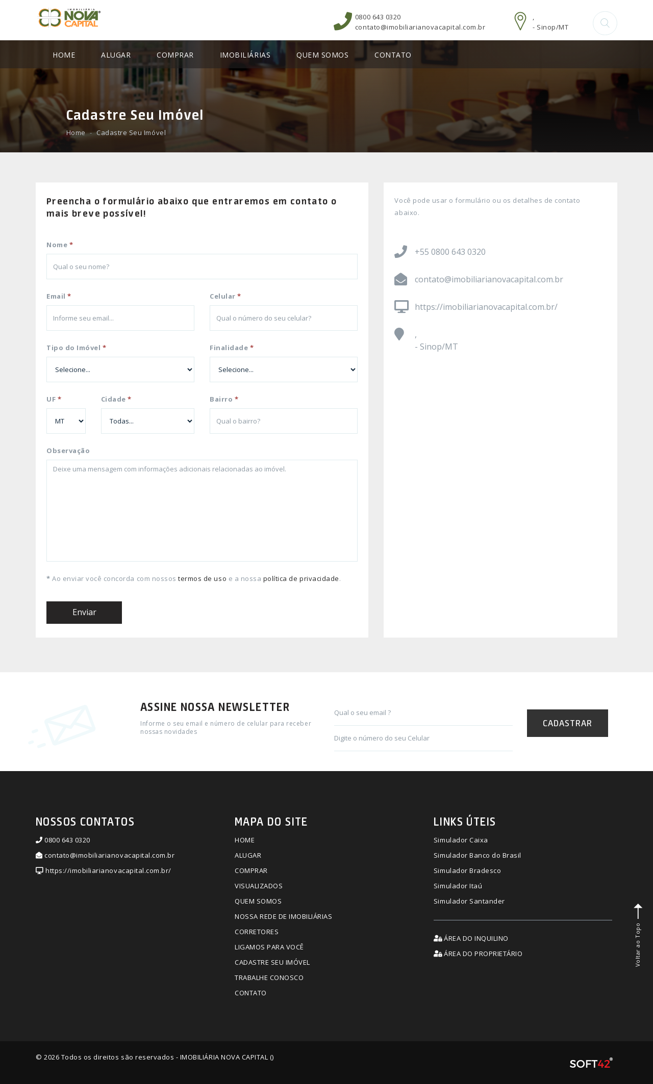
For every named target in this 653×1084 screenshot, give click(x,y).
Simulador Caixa (461, 840)
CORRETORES (257, 932)
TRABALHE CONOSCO (269, 977)
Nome (59, 245)
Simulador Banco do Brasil (477, 855)
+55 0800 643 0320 (450, 252)
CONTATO (393, 55)
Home (76, 133)
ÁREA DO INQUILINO (471, 938)
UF (53, 399)
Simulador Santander (469, 901)
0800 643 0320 (378, 16)
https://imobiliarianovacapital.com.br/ (486, 307)
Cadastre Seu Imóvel (131, 133)
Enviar (84, 612)
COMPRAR (175, 55)
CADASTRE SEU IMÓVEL (272, 962)
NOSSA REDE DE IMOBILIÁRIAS (284, 916)
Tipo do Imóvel (76, 348)
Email (58, 296)
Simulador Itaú (458, 886)
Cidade (116, 399)
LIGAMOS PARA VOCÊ (269, 947)
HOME (64, 55)
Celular (225, 296)
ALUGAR (116, 55)
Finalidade (232, 348)
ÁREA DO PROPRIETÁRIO (478, 954)
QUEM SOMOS (322, 55)
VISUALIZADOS (259, 886)
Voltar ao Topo (638, 935)
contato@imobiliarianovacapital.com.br (420, 27)
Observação (68, 451)
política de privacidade (301, 579)
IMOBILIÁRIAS (245, 55)
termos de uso (202, 579)
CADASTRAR (567, 723)
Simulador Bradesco (467, 871)
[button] (605, 23)
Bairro (224, 399)
